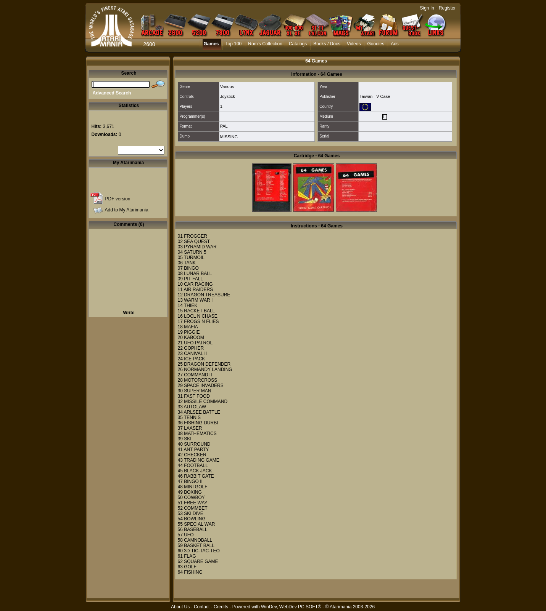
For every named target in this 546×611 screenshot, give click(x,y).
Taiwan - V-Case (374, 96)
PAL (224, 126)
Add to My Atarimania (126, 210)
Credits (221, 606)
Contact (201, 606)
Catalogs (298, 43)
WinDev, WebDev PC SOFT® (291, 606)
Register (447, 8)
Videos (354, 43)
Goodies (375, 43)
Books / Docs (326, 43)
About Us (180, 606)
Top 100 (233, 43)
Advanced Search (112, 93)
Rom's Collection (265, 43)
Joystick (227, 96)
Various (227, 86)
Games (211, 43)
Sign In (427, 8)
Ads (395, 43)
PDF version (117, 199)
